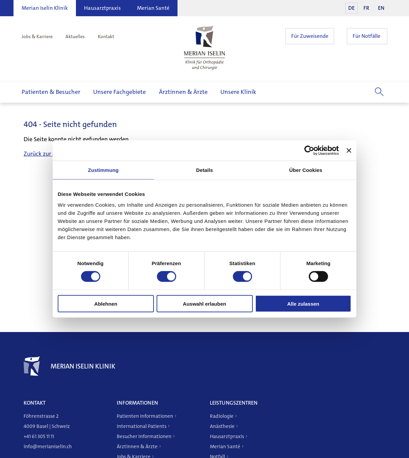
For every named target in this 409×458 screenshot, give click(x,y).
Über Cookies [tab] (305, 170)
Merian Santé (153, 7)
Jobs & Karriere (37, 36)
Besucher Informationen (144, 436)
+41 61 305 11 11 (39, 436)
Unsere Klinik (238, 92)
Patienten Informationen (145, 416)
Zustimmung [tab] (103, 170)
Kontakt (106, 36)
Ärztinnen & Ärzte (183, 92)
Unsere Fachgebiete (119, 92)
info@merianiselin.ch (48, 446)
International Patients (141, 426)
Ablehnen (105, 303)
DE (351, 7)
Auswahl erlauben (204, 303)
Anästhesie (222, 426)
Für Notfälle (366, 36)
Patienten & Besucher (51, 92)
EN (381, 7)
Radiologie (222, 416)
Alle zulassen (303, 303)
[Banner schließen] (349, 150)
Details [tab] (204, 170)
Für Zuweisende (309, 36)
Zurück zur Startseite (51, 154)
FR (366, 7)
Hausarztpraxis (102, 7)
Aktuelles (75, 36)
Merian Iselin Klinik (45, 7)
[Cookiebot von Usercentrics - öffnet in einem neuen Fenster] (309, 151)
